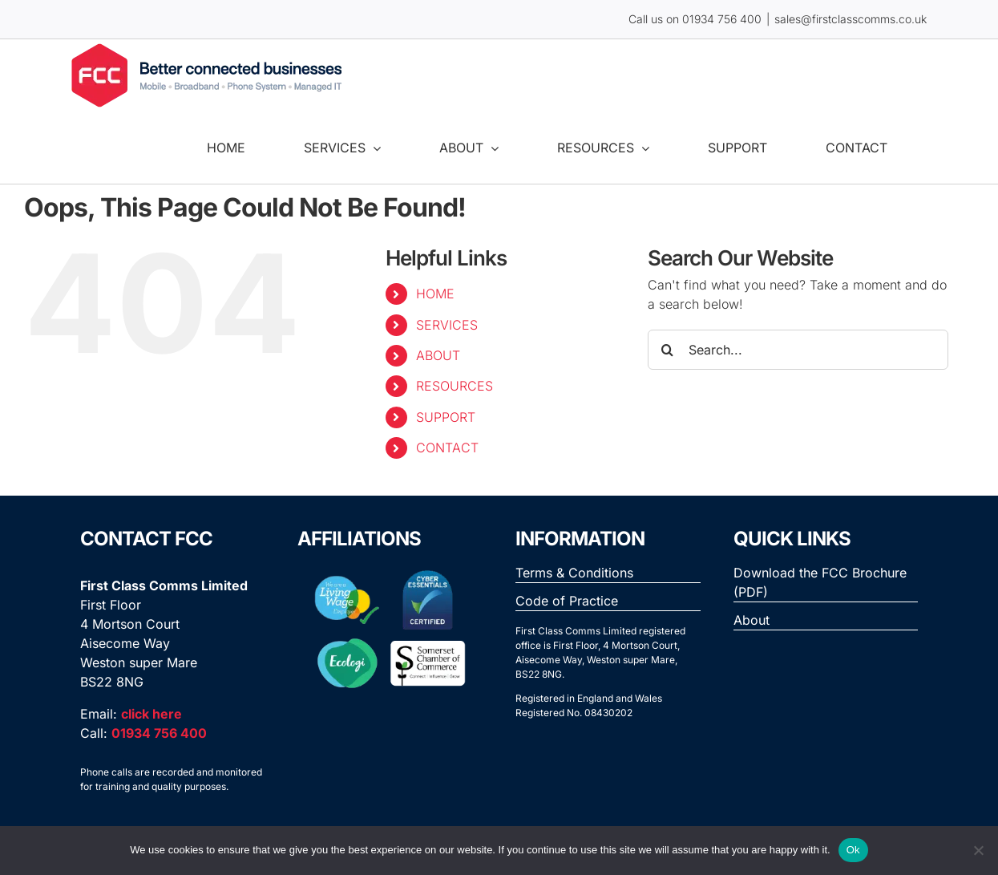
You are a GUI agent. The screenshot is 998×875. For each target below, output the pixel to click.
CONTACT (447, 448)
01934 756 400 (722, 19)
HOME (435, 294)
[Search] (668, 350)
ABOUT (438, 355)
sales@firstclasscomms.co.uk (850, 19)
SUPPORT (445, 417)
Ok (853, 850)
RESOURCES (454, 386)
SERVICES (447, 325)
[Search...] (798, 350)
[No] (978, 850)
